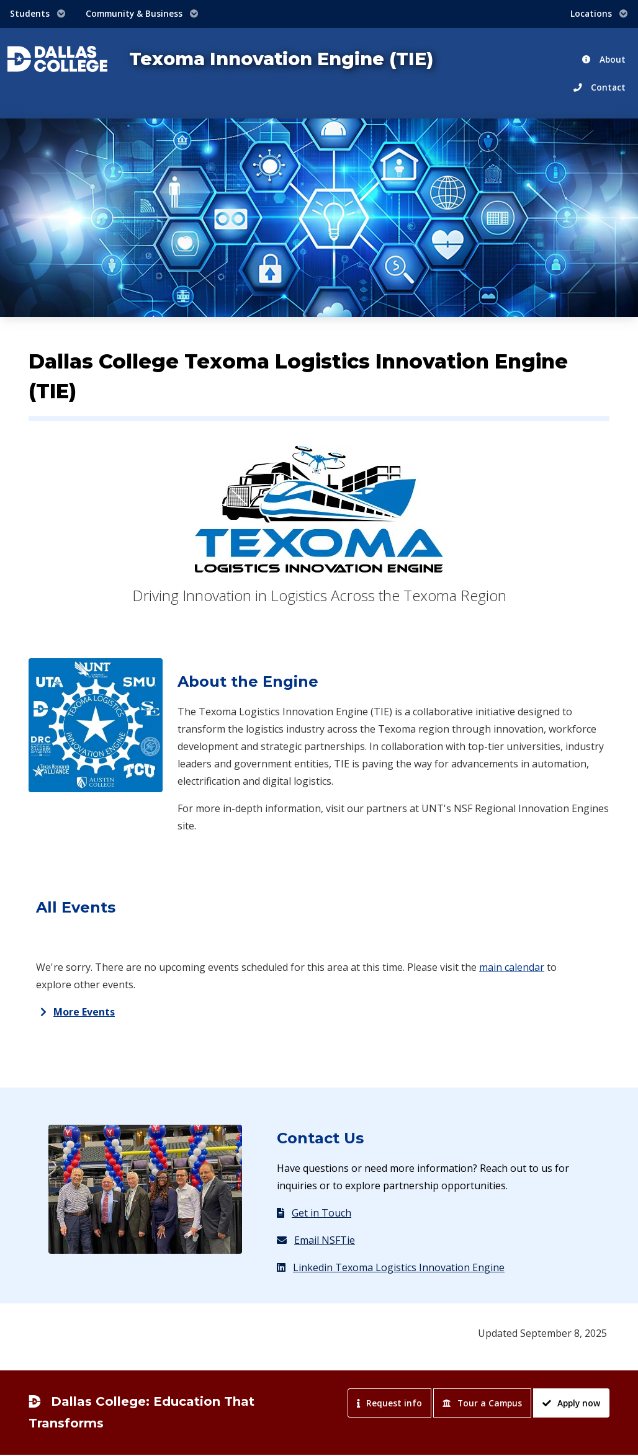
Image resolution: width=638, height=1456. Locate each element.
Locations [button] (599, 13)
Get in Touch (314, 1213)
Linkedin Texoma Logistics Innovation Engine (391, 1267)
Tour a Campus (482, 1403)
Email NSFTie (316, 1240)
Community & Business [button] (142, 13)
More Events (84, 1012)
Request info (389, 1403)
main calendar (511, 967)
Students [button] (38, 13)
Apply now (571, 1403)
